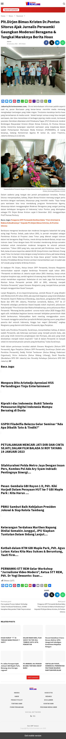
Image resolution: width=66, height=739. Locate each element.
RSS (32, 716)
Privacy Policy (16, 700)
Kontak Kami (49, 704)
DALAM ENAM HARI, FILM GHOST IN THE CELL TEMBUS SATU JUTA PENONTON (32, 641)
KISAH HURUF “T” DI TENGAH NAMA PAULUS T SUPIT (10, 640)
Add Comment (33, 677)
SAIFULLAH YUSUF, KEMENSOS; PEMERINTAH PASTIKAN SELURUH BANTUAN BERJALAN (55, 666)
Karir (17, 696)
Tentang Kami (16, 704)
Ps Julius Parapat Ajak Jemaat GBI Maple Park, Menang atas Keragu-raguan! (10, 666)
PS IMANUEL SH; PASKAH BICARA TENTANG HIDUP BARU (32, 665)
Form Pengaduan (17, 707)
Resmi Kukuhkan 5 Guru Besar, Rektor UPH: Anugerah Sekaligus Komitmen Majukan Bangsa (54, 642)
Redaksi (49, 696)
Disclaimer (48, 700)
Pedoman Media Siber (48, 707)
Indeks (17, 693)
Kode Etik (49, 693)
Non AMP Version (33, 726)
